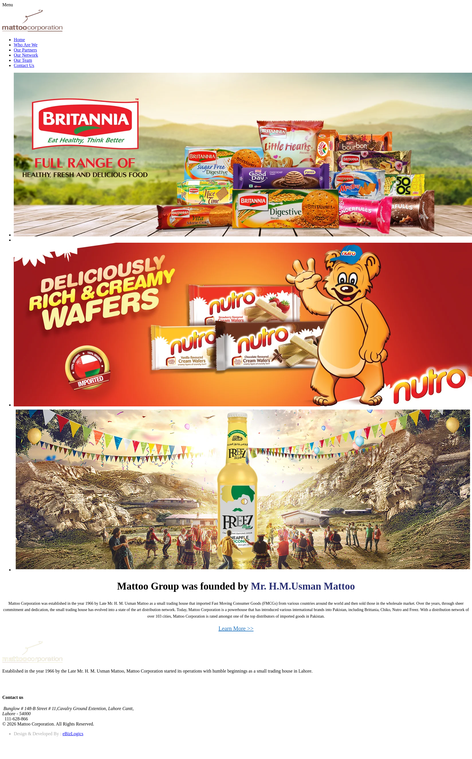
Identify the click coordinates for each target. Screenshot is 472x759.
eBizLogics (72, 733)
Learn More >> (236, 628)
